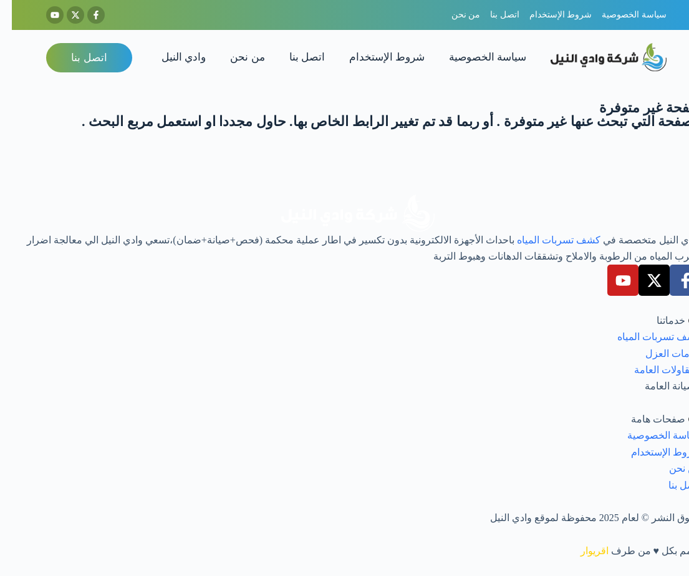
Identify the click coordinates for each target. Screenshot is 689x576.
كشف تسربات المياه (547, 240)
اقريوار (583, 550)
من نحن (235, 57)
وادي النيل (172, 57)
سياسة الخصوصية (475, 57)
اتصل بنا (295, 57)
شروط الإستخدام (375, 57)
